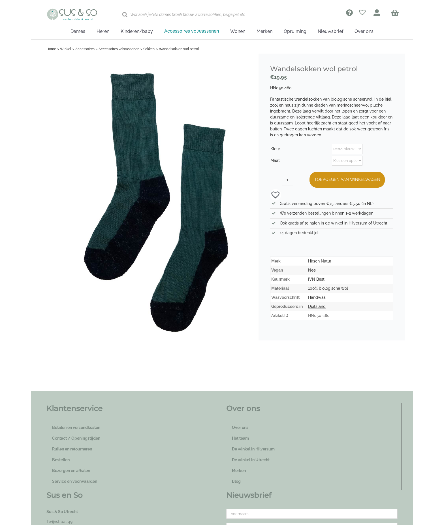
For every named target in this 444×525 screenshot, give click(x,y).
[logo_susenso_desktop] (71, 10)
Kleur (275, 149)
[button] (272, 194)
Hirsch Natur (319, 261)
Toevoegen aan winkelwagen (347, 179)
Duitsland (317, 306)
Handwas (317, 297)
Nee (312, 270)
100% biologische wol (328, 288)
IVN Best (316, 279)
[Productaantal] (287, 179)
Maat (275, 160)
